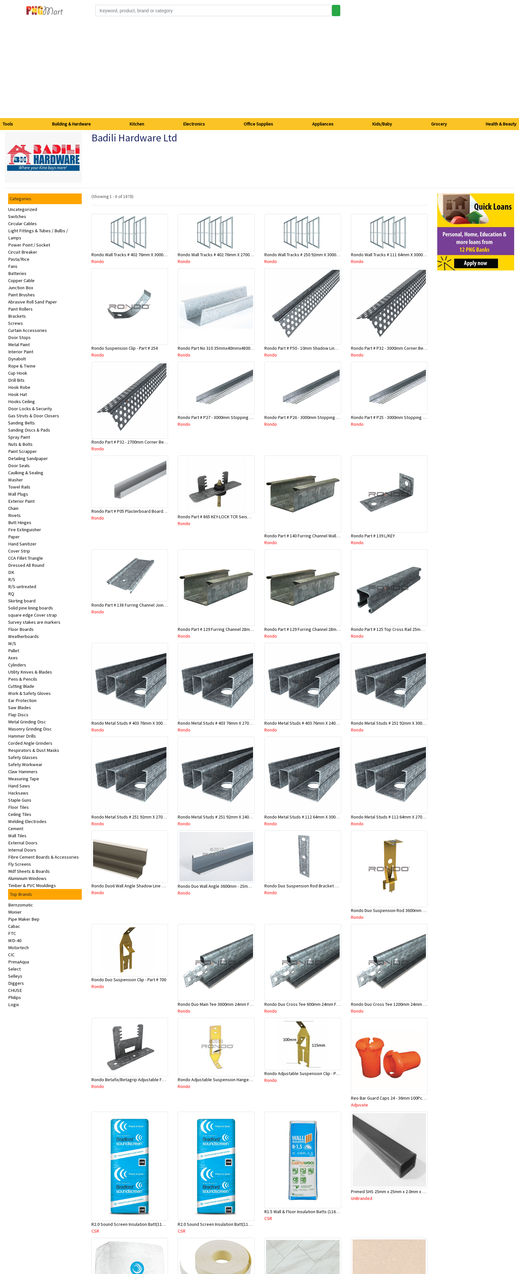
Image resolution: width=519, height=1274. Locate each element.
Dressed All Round (26, 565)
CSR (95, 1231)
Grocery (439, 124)
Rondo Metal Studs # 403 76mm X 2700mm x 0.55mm (227, 723)
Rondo (97, 261)
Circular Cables (22, 223)
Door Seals (19, 465)
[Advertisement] (259, 69)
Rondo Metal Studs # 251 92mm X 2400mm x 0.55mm (227, 817)
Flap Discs (18, 715)
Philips (14, 997)
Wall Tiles (17, 836)
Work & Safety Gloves (29, 693)
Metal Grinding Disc (27, 722)
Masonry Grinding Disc (30, 729)
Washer (15, 480)
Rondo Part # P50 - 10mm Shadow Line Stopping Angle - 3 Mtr (322, 348)
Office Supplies (258, 124)
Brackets (17, 316)
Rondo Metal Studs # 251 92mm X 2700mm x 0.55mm (141, 817)
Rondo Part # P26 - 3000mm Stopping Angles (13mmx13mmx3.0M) (326, 417)
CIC (11, 955)
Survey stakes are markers (34, 622)
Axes (13, 658)
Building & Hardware (71, 124)
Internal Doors (22, 850)
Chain (13, 508)
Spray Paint (19, 437)
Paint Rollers (20, 309)
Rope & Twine (22, 366)
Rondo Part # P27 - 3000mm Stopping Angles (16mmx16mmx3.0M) (240, 417)
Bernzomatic (20, 905)
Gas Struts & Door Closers (33, 416)
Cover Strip (19, 551)
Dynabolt (17, 359)
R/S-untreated (22, 586)
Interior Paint (20, 352)
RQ (11, 594)
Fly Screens (19, 864)
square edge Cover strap (32, 615)
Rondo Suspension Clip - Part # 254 (124, 348)
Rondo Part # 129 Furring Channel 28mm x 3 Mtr (309, 629)
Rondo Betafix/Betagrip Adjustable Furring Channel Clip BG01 (149, 1079)
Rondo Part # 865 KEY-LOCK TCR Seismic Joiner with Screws (235, 517)
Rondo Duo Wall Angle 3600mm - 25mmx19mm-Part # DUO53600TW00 (243, 886)
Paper (14, 537)
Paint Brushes (21, 295)
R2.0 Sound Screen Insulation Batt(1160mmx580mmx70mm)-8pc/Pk (241, 1224)
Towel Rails (19, 487)
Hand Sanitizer (22, 544)
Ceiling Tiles (19, 814)
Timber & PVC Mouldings (32, 885)
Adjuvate (359, 1105)
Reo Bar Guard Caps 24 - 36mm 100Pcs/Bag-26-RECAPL (403, 1098)
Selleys (15, 976)
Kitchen (137, 124)
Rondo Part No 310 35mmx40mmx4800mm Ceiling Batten (231, 348)
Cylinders (17, 665)
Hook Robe (19, 387)
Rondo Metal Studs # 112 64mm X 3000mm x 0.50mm (314, 817)
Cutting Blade (21, 686)
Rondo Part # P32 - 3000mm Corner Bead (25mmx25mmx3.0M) (409, 348)
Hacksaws (18, 793)
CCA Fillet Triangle (25, 558)
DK (11, 572)
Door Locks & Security (30, 409)
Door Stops (19, 337)
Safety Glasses (22, 757)
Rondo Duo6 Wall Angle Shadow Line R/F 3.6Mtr (136, 886)
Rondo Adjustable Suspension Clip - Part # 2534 (309, 1073)
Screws (15, 323)
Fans (12, 266)
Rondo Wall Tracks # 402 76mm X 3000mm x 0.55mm (140, 255)
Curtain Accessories (27, 330)
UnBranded (361, 1198)
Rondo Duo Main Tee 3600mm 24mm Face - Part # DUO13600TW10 (240, 1004)
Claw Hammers (22, 771)
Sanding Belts (21, 423)
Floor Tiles (18, 807)
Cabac (14, 926)
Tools (8, 124)
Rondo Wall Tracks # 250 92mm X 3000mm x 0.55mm (313, 255)
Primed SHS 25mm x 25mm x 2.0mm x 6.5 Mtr (393, 1191)
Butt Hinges (19, 522)
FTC (12, 933)
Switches (17, 216)
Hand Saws (19, 786)
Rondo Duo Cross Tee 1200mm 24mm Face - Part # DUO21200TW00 (414, 1004)
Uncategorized (22, 209)
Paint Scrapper (22, 451)
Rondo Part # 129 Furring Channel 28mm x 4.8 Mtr (224, 629)
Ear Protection (22, 700)
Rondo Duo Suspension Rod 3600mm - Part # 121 (397, 910)
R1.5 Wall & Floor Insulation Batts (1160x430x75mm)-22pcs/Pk (322, 1211)
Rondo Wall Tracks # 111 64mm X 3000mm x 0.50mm (400, 255)
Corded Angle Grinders (30, 743)
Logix (13, 1004)
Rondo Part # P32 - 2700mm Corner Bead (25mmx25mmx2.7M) (149, 442)
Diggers (16, 983)
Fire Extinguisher (24, 530)
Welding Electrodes (27, 821)
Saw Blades (19, 707)
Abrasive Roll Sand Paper (32, 302)
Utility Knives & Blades (30, 672)
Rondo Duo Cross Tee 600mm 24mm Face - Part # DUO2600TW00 (325, 1004)
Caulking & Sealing (25, 473)
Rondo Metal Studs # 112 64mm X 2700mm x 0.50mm (400, 817)
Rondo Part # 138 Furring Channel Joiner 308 (133, 605)
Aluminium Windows (27, 878)
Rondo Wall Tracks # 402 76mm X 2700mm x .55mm (225, 255)
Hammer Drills (22, 736)
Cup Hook (17, 373)
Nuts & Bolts (20, 444)
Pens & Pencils (22, 679)
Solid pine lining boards (30, 608)
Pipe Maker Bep (23, 919)
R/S (11, 579)
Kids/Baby (382, 124)
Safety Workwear (25, 764)
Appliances (323, 124)
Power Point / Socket (29, 245)
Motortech (18, 947)
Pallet (13, 650)
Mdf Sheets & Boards (29, 871)
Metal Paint (19, 344)
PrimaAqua (18, 962)
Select (14, 969)
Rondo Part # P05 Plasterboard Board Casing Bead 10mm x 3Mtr (152, 511)
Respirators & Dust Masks (33, 750)
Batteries (17, 273)
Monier (15, 912)
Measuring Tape (23, 779)
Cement (15, 828)
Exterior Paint (21, 501)
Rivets (14, 515)
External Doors (22, 843)
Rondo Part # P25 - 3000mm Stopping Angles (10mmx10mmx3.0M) (413, 417)
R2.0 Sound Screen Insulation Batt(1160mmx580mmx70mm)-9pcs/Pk (156, 1224)
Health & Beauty (501, 124)
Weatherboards (23, 636)
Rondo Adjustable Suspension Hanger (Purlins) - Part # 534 (233, 1079)
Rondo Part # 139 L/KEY (373, 536)
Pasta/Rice (18, 259)
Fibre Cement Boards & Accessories (43, 857)
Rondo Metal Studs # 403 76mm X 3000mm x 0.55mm (141, 723)
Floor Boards (21, 629)
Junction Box (20, 288)
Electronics (194, 124)
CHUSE (15, 990)
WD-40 (14, 940)
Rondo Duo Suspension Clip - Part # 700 (128, 980)
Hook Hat (17, 394)
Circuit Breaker (22, 252)
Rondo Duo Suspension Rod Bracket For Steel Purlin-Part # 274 (324, 886)
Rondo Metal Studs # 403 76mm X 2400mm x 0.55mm (314, 723)
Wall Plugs (18, 494)
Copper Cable (21, 280)
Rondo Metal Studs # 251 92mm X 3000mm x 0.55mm (400, 723)
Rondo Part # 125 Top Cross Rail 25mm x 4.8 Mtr (396, 629)
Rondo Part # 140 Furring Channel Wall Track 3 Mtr (311, 536)
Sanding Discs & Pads (29, 430)
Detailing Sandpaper (28, 458)
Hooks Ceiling (21, 401)
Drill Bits (16, 380)
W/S (12, 643)
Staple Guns (19, 800)
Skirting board (22, 601)
